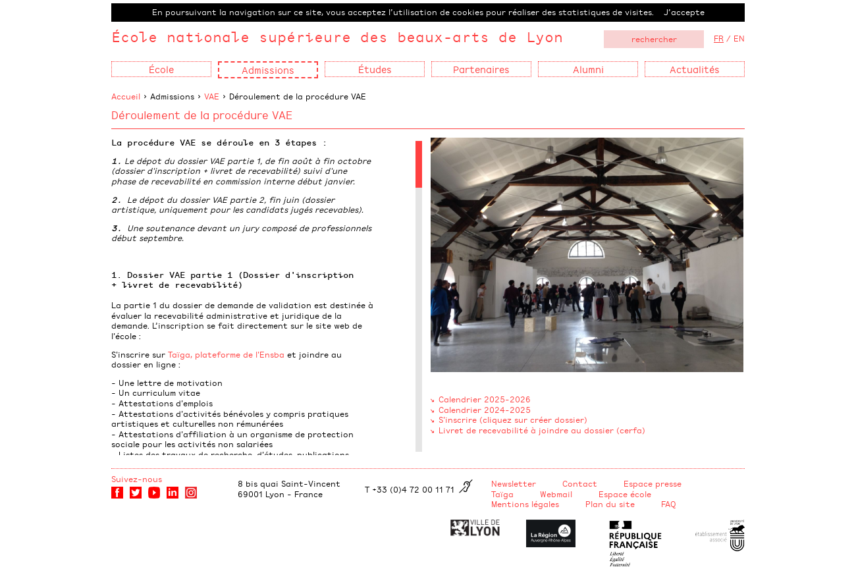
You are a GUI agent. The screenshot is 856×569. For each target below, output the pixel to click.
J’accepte (684, 12)
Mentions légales (525, 504)
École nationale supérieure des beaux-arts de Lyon (337, 36)
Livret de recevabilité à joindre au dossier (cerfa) (542, 430)
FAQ (668, 504)
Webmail (556, 494)
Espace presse (653, 483)
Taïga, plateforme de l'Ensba (226, 354)
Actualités (695, 69)
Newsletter (513, 483)
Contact (579, 483)
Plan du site (610, 504)
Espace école (625, 494)
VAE (211, 96)
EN (739, 38)
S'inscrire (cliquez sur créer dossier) (513, 419)
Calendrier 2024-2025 (485, 410)
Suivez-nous (136, 479)
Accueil (125, 96)
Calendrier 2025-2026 (485, 399)
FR (719, 38)
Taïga (502, 494)
